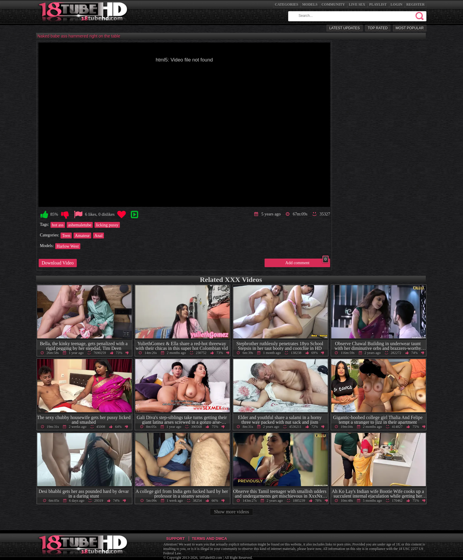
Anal (98, 235)
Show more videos (231, 511)
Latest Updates (344, 28)
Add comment (307, 262)
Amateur (82, 235)
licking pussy (107, 225)
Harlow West (68, 246)
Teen (66, 235)
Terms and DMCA (209, 538)
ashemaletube (79, 225)
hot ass (58, 225)
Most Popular (410, 28)
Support (175, 538)
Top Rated (378, 28)
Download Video (58, 262)
